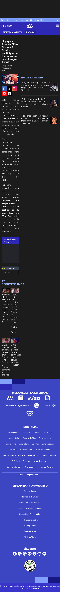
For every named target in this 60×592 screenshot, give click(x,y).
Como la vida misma (15, 467)
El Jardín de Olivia (37, 20)
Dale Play (35, 444)
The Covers (7, 272)
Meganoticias (24, 444)
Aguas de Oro (14, 438)
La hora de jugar (48, 444)
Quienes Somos (30, 491)
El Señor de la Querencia (21, 461)
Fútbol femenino (22, 20)
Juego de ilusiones (49, 455)
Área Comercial (30, 531)
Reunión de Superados (43, 432)
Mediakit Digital (30, 537)
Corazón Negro (45, 438)
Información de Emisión (30, 497)
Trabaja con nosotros (30, 520)
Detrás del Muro (7, 20)
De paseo (13, 450)
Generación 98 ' (31, 467)
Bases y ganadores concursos (30, 508)
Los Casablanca (9, 455)
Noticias (30, 32)
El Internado (27, 432)
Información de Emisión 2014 (30, 503)
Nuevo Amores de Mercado (29, 455)
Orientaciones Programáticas (30, 514)
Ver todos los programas (30, 475)
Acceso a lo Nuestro (42, 450)
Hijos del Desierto (46, 467)
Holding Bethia (30, 526)
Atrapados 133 (26, 450)
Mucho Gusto (11, 444)
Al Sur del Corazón (41, 461)
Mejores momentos (12, 32)
